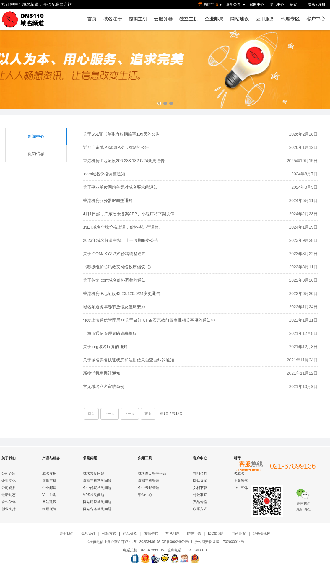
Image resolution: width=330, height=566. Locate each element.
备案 (293, 4)
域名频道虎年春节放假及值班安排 (114, 306)
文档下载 (200, 488)
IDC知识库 (216, 533)
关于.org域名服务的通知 (105, 346)
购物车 (210, 5)
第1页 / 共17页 (171, 413)
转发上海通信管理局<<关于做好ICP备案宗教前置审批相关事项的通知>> (149, 320)
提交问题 (194, 533)
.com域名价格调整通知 (104, 174)
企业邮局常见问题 (97, 488)
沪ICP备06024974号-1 (174, 542)
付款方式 (109, 533)
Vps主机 (49, 495)
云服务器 (163, 18)
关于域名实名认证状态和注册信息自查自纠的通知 (128, 360)
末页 (148, 414)
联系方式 (200, 509)
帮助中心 (257, 4)
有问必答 (200, 474)
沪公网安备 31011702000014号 (219, 542)
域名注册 (112, 18)
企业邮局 (214, 18)
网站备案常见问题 (97, 509)
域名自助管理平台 (152, 474)
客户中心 (315, 18)
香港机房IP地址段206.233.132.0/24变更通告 (124, 160)
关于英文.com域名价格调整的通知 (114, 280)
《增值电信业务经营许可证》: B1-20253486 (120, 542)
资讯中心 (277, 4)
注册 (321, 4)
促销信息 (36, 153)
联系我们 (88, 533)
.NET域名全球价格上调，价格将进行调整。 (123, 227)
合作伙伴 (8, 502)
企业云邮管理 (148, 488)
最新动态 (8, 495)
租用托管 (49, 509)
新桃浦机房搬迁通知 (101, 373)
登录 (311, 4)
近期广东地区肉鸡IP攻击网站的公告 (116, 147)
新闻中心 (36, 136)
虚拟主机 (138, 18)
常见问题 (172, 533)
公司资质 (8, 488)
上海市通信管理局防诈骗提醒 (110, 333)
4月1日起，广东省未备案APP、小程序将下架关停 (129, 213)
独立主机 (188, 18)
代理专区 (290, 18)
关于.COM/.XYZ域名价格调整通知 (114, 253)
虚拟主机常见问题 (97, 481)
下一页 (129, 414)
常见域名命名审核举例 (103, 386)
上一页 (109, 414)
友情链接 (151, 533)
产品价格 (200, 502)
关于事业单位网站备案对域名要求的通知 (120, 187)
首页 (92, 18)
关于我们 (66, 533)
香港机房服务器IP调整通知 (107, 200)
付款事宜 (200, 495)
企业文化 (8, 481)
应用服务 (265, 18)
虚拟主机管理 (148, 481)
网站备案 (200, 481)
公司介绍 (8, 474)
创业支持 (8, 509)
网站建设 (239, 18)
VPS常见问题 (93, 495)
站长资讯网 (262, 533)
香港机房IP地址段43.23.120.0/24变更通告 (121, 293)
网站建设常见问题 (97, 502)
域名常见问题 (93, 474)
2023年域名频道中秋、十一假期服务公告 (120, 240)
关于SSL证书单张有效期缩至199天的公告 (121, 134)
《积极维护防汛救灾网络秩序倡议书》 (118, 267)
